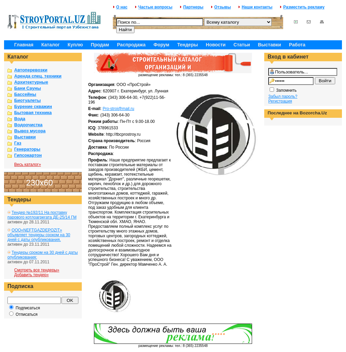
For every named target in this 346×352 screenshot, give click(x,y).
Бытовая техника (33, 112)
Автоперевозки (30, 69)
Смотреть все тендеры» (36, 270)
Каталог (50, 44)
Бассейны (25, 94)
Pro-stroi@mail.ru (118, 108)
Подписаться (28, 308)
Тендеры (187, 44)
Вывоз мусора (30, 130)
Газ (17, 143)
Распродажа (131, 44)
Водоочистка (28, 124)
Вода (19, 118)
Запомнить (286, 90)
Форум (161, 44)
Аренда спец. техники (37, 76)
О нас (121, 7)
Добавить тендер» (31, 274)
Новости (216, 44)
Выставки (269, 44)
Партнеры (193, 7)
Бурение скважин (33, 106)
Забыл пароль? (282, 96)
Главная (23, 44)
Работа (297, 44)
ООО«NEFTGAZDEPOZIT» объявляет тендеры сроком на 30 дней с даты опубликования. (38, 235)
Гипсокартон (28, 155)
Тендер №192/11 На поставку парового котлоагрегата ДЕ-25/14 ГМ (41, 215)
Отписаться (27, 314)
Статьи (241, 44)
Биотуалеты (27, 100)
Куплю (75, 44)
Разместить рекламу (303, 7)
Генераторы (27, 149)
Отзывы (222, 7)
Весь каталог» (27, 164)
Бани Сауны (27, 88)
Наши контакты (257, 7)
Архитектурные (31, 82)
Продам (100, 44)
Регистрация (280, 101)
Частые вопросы (155, 7)
